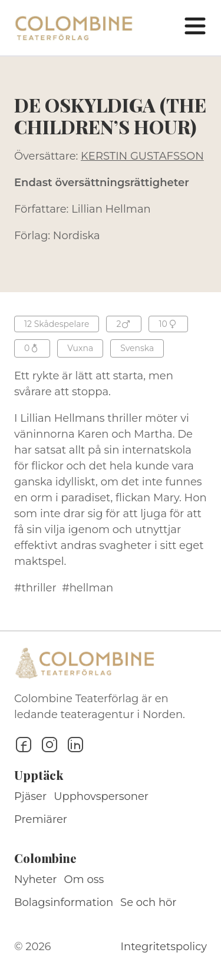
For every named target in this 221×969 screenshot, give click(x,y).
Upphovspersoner (101, 796)
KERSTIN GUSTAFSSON (142, 156)
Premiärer (40, 819)
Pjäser (30, 796)
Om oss (84, 879)
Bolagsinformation (63, 902)
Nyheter (35, 879)
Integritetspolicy (164, 946)
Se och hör (148, 902)
